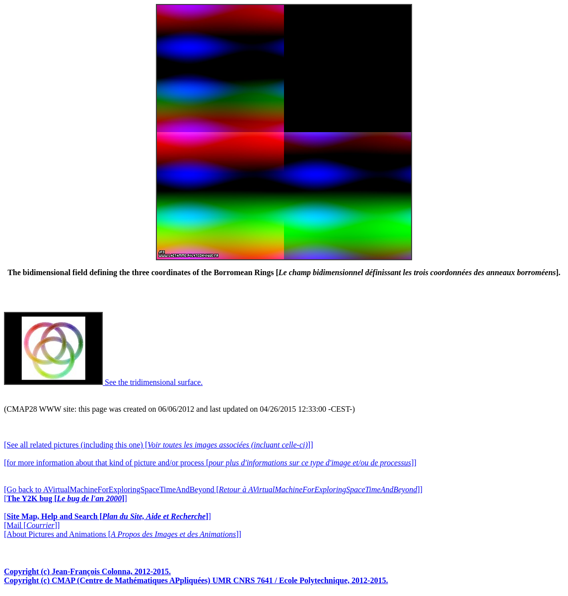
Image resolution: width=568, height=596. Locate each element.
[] (65, 498)
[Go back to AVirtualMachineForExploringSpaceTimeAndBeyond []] (213, 489)
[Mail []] (32, 525)
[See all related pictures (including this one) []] (158, 445)
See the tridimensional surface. (103, 382)
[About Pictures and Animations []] (122, 534)
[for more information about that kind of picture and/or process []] (210, 462)
